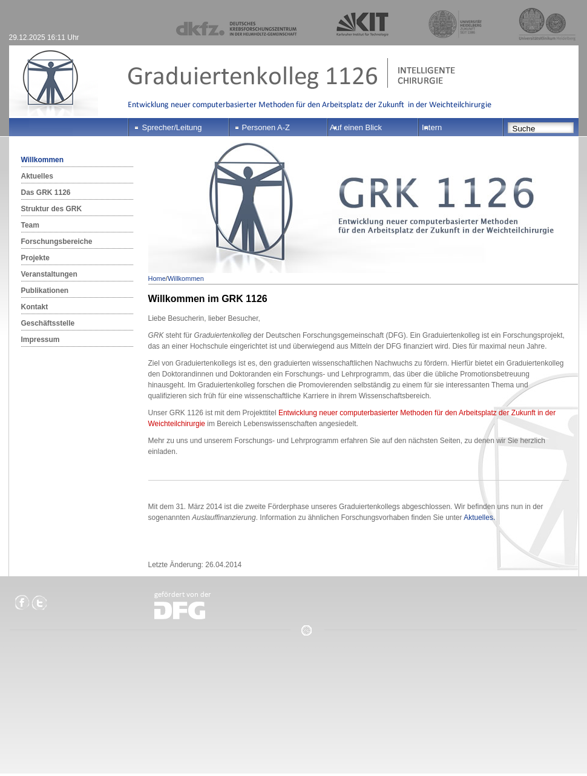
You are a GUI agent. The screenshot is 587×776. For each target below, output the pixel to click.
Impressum (40, 339)
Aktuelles (37, 176)
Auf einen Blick (356, 127)
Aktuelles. (479, 517)
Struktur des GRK (51, 209)
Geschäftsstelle (48, 323)
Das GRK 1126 (46, 192)
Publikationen (45, 290)
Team (30, 225)
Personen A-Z (266, 127)
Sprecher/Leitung (172, 127)
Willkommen (42, 160)
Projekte (35, 258)
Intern (432, 127)
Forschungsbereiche (57, 241)
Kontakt (34, 307)
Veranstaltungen (49, 274)
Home (157, 278)
